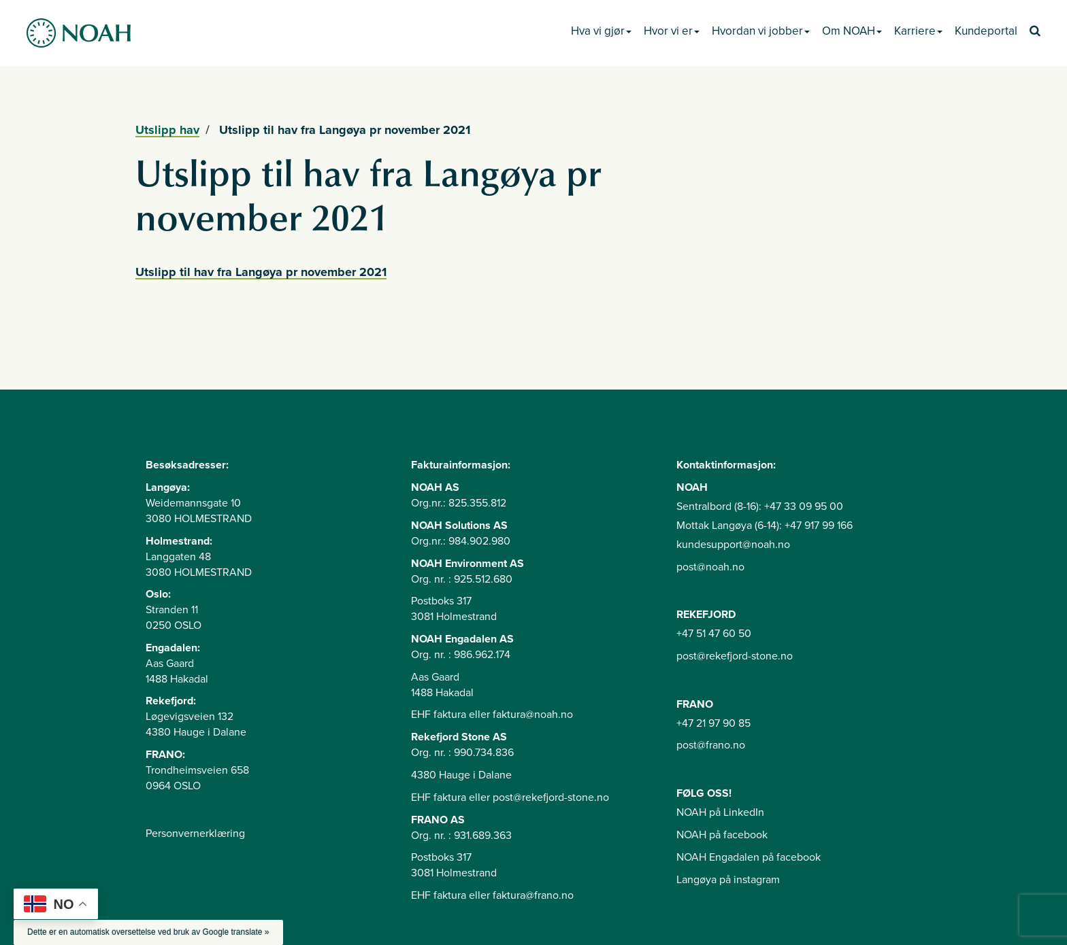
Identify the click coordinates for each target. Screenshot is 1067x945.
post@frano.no (710, 745)
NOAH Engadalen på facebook (748, 857)
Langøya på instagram (728, 880)
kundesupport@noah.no (733, 544)
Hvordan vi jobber (761, 31)
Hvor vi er (672, 31)
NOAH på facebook (722, 835)
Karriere (918, 31)
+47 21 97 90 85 (713, 723)
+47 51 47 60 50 (713, 633)
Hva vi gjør (601, 31)
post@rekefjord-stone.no (734, 656)
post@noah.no (710, 567)
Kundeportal (986, 31)
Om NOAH (852, 31)
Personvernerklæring (195, 833)
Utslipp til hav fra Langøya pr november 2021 (261, 271)
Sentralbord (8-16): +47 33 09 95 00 (759, 506)
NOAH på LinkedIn (720, 812)
